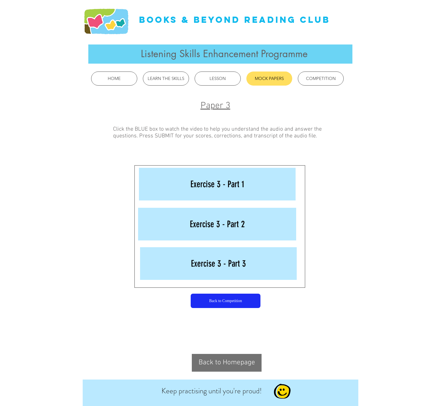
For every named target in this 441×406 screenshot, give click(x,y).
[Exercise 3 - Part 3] (218, 263)
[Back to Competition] (225, 301)
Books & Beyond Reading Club (234, 19)
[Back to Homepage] (227, 363)
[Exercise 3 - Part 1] (217, 184)
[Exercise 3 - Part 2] (217, 224)
